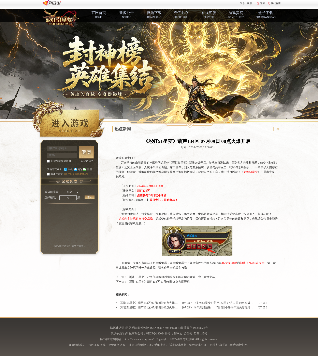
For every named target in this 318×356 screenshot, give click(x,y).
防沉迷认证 (117, 327)
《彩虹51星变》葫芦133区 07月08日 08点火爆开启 (158, 281)
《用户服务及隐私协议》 (76, 174)
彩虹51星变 (251, 172)
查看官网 (277, 129)
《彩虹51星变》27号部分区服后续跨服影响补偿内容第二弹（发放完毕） (172, 277)
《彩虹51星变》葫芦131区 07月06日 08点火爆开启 (148, 307)
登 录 (86, 152)
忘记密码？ (87, 161)
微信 (89, 169)
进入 (89, 197)
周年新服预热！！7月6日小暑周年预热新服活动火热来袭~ (224, 307)
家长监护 (143, 327)
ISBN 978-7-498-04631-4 (165, 327)
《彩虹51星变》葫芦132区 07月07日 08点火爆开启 (224, 302)
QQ (80, 169)
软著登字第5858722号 (194, 327)
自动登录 (56, 161)
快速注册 (66, 161)
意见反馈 (131, 327)
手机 (70, 169)
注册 (249, 3)
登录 (242, 3)
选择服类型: (51, 191)
